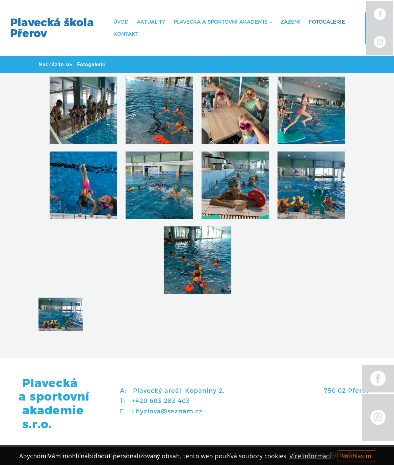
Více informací (310, 456)
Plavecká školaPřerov (52, 28)
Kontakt (125, 34)
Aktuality (151, 22)
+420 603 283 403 (161, 401)
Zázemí (291, 22)
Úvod (121, 22)
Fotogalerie (327, 22)
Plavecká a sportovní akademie (223, 22)
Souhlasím (356, 456)
